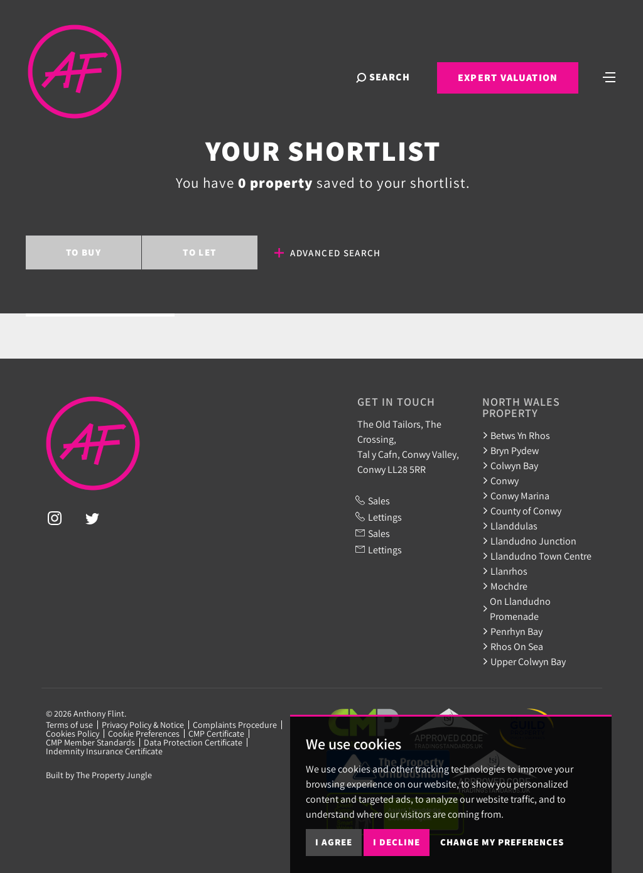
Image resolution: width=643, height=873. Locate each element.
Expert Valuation (506, 78)
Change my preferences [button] (502, 842)
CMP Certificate (216, 733)
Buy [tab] (83, 252)
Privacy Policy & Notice (143, 724)
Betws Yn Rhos (516, 435)
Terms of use (69, 724)
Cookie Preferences (144, 733)
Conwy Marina (515, 495)
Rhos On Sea (512, 646)
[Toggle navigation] (608, 77)
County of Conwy (521, 510)
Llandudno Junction (529, 540)
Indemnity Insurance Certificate (104, 751)
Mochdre (504, 586)
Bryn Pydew (510, 450)
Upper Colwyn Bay (524, 661)
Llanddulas (510, 525)
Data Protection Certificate (193, 742)
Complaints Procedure (235, 724)
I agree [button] (333, 842)
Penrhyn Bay (512, 631)
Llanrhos (504, 571)
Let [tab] (199, 252)
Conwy (500, 480)
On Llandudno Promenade (516, 608)
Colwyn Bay (510, 465)
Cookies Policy (72, 733)
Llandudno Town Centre (537, 556)
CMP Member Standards (90, 742)
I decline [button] (396, 842)
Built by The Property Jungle (99, 775)
